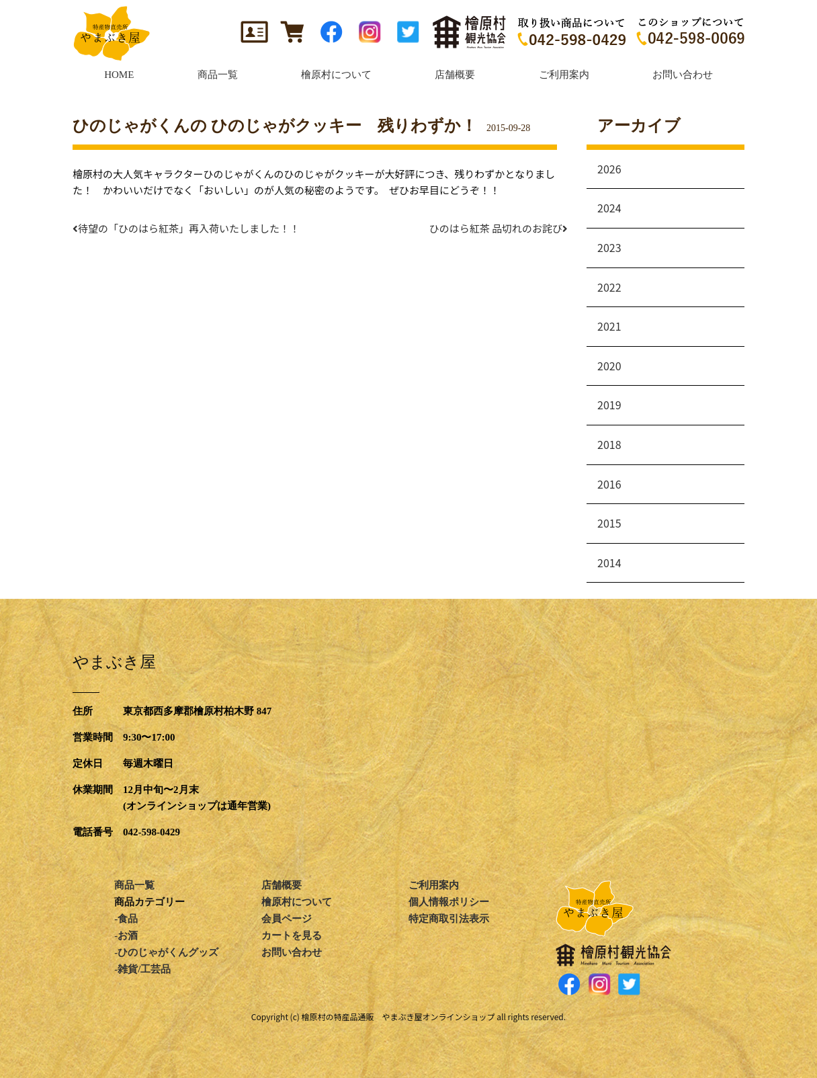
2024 (609, 208)
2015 (609, 523)
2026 (609, 169)
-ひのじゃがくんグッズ (166, 952)
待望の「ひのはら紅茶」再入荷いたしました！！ (186, 228)
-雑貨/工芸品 (142, 969)
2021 (609, 326)
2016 (609, 484)
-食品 (126, 918)
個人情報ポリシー (448, 902)
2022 (609, 287)
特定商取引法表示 (448, 918)
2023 (609, 247)
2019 (609, 405)
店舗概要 (281, 885)
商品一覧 (134, 885)
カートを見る (291, 935)
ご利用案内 (433, 885)
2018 (609, 444)
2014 (609, 562)
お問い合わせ (291, 952)
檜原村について (296, 902)
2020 (609, 366)
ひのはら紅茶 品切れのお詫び (501, 228)
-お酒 (126, 935)
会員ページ (286, 918)
